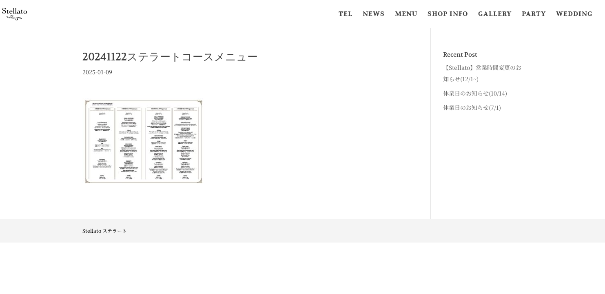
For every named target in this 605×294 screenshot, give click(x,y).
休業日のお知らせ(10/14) (475, 93)
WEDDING (574, 14)
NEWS (374, 14)
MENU (406, 14)
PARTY (534, 14)
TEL (345, 14)
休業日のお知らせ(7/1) (472, 107)
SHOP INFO (448, 14)
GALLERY (495, 14)
